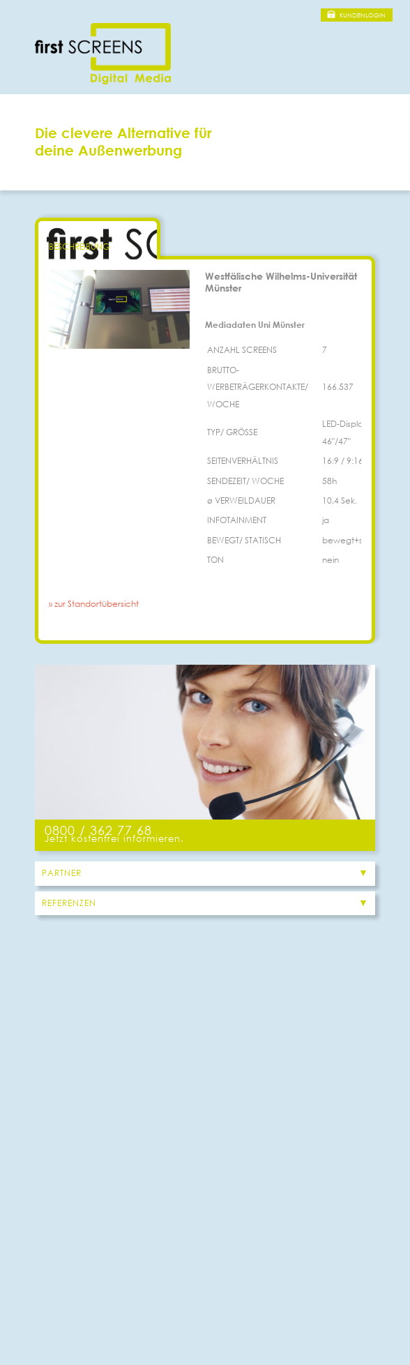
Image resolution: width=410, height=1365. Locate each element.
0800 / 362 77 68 (98, 830)
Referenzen (69, 903)
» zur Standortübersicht (94, 604)
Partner (62, 873)
